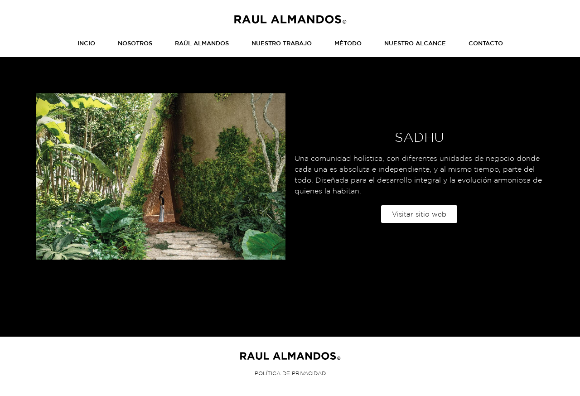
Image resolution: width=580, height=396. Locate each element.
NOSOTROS (135, 43)
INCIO (86, 43)
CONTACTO (486, 43)
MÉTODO (348, 43)
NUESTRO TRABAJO (281, 43)
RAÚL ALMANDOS (202, 43)
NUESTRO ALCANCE (415, 43)
